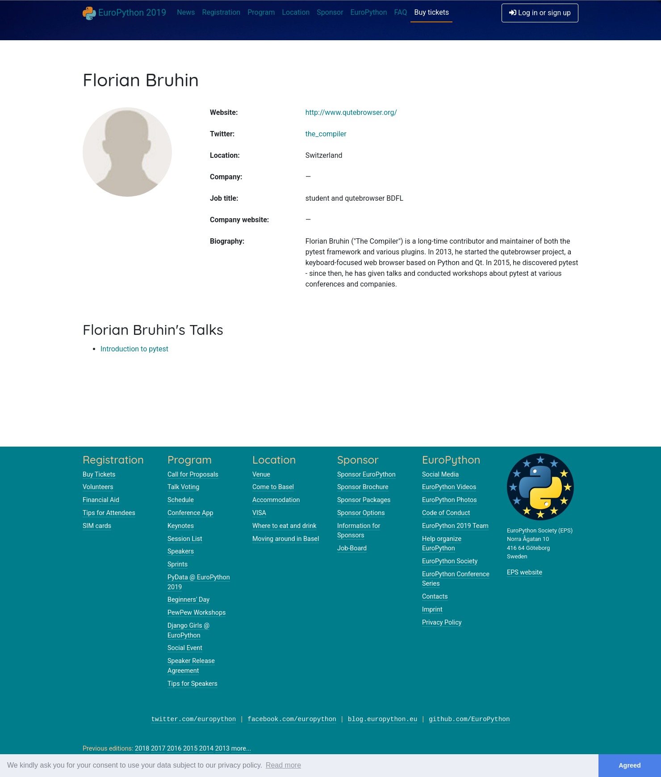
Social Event (184, 648)
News (186, 12)
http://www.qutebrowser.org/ (351, 112)
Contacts (435, 596)
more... (241, 748)
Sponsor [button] (330, 12)
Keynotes (180, 526)
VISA (259, 513)
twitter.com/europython (193, 719)
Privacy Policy (442, 622)
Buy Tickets (99, 474)
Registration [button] (221, 12)
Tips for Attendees (109, 513)
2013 (222, 748)
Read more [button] (283, 765)
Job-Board (352, 548)
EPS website (524, 572)
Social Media (440, 474)
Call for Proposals (192, 474)
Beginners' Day (188, 600)
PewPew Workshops (196, 613)
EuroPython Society (449, 561)
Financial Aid (101, 500)
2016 (174, 748)
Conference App (190, 513)
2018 (142, 748)
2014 (206, 748)
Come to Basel (273, 487)
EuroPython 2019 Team (455, 526)
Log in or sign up (540, 12)
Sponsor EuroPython (366, 474)
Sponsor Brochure (363, 487)
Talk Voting (183, 487)
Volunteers (98, 487)
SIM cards (97, 526)
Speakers (180, 551)
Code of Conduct (446, 513)
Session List (184, 539)
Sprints (177, 564)
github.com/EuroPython (469, 719)
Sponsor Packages (363, 500)
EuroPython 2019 (124, 13)
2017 (158, 748)
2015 (190, 748)
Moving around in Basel (285, 539)
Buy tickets (431, 12)
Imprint (432, 609)
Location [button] (296, 12)
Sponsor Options (361, 513)
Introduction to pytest (134, 349)
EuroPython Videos (449, 487)
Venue (261, 474)
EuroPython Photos (449, 500)
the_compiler (326, 134)
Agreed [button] (630, 765)
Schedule (180, 500)
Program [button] (261, 12)
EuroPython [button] (369, 12)
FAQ (400, 12)
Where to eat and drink (284, 526)
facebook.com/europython (291, 719)
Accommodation (276, 500)
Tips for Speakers (192, 684)
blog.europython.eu (382, 719)
